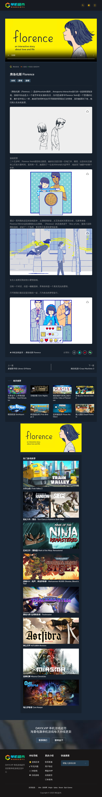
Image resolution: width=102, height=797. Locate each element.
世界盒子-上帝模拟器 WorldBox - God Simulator (17, 397)
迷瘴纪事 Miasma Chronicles (34, 676)
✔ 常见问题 (33, 766)
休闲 (13, 81)
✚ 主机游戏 (34, 775)
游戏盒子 (59, 740)
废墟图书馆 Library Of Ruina (19, 368)
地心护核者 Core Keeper (33, 707)
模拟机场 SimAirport (16, 414)
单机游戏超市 (17, 352)
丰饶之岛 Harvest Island (85, 396)
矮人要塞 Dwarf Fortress (85, 415)
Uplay (56, 787)
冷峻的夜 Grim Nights (39, 395)
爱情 (20, 81)
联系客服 (48, 762)
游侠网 (44, 787)
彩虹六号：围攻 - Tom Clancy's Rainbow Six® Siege (43, 519)
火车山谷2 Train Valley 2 (32, 488)
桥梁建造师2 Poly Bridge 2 (39, 415)
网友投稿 (14, 67)
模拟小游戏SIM (33, 67)
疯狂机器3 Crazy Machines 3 (82, 368)
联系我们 (43, 740)
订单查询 (48, 779)
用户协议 (48, 766)
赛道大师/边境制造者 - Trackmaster (37, 614)
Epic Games (68, 787)
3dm (39, 787)
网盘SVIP (49, 771)
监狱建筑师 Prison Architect (62, 415)
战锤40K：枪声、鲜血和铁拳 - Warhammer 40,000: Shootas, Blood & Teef (51, 582)
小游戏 (24, 67)
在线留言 (48, 775)
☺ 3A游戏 (33, 771)
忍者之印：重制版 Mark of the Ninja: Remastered (43, 550)
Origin (50, 787)
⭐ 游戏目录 (34, 762)
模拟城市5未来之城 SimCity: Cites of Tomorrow (62, 397)
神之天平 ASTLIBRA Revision (34, 645)
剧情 (27, 81)
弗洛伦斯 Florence (33, 352)
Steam (61, 787)
